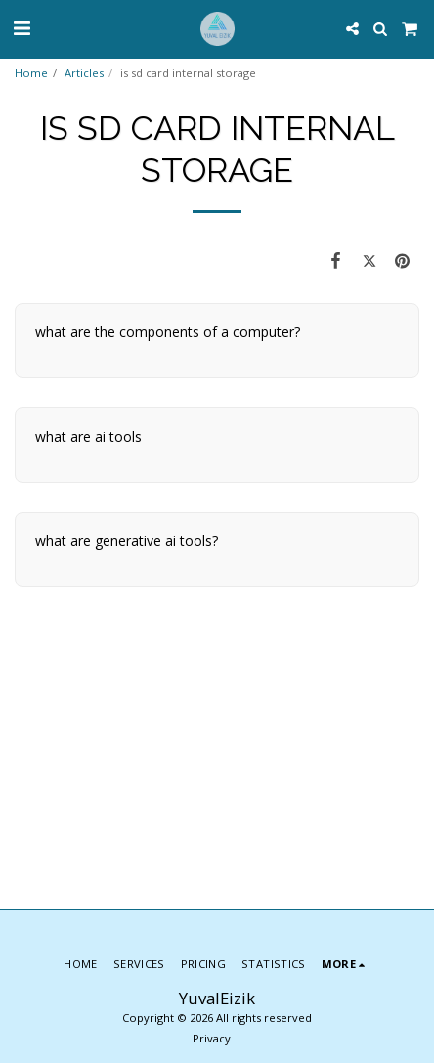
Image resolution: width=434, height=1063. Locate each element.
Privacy (212, 1038)
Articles (84, 72)
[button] (21, 28)
